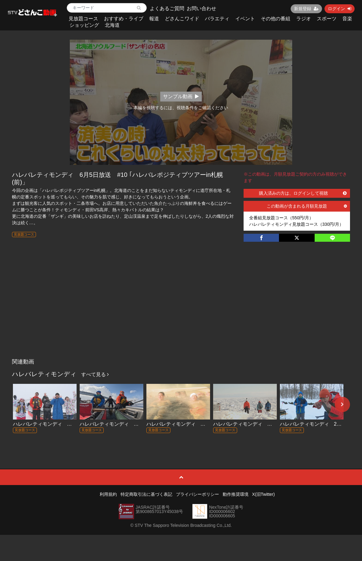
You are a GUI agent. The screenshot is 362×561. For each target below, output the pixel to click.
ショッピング (84, 25)
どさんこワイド (182, 18)
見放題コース (83, 18)
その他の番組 (275, 18)
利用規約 (108, 494)
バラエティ (217, 18)
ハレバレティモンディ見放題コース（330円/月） (296, 224)
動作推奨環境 (236, 494)
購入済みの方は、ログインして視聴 (303, 193)
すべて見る (95, 374)
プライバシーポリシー (197, 494)
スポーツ (326, 18)
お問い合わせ (201, 8)
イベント (245, 18)
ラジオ (303, 18)
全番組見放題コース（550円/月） (281, 217)
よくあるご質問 (167, 8)
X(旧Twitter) (263, 494)
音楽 (347, 18)
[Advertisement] (181, 309)
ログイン (339, 8)
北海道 (112, 25)
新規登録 (306, 8)
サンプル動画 (181, 96)
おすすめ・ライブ (123, 18)
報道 (154, 18)
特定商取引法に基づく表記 (146, 494)
